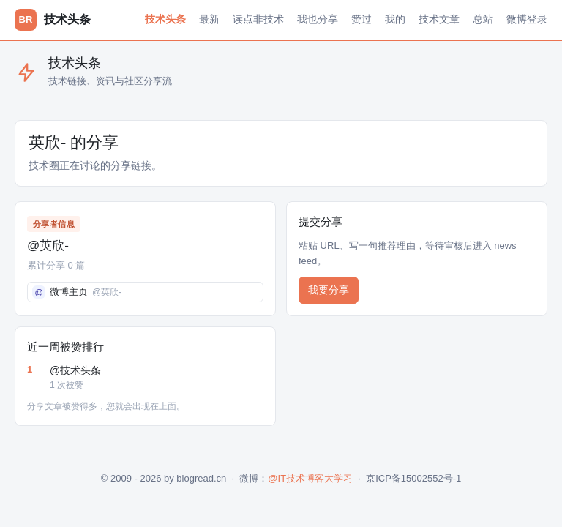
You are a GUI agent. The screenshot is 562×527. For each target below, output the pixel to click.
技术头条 (165, 19)
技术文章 (439, 19)
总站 (483, 19)
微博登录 (526, 19)
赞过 (361, 19)
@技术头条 (156, 378)
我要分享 (328, 290)
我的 (395, 19)
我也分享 (317, 19)
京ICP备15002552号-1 (413, 478)
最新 (209, 19)
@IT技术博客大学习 (310, 478)
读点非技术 (258, 19)
